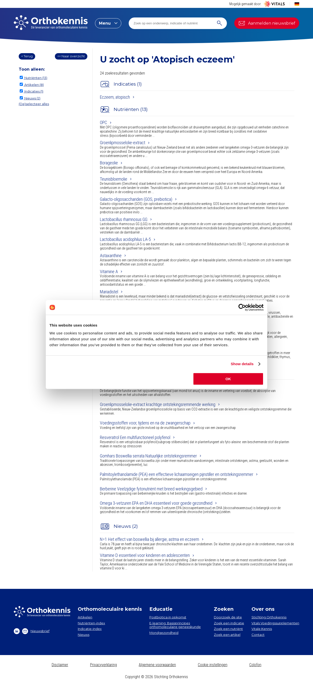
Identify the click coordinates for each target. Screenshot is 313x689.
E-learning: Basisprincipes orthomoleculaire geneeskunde (175, 625)
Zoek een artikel (227, 635)
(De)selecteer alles (34, 104)
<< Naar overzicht (71, 56)
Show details (242, 364)
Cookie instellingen (212, 664)
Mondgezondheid (163, 633)
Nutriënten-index (91, 623)
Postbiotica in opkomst (167, 617)
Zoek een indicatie (229, 623)
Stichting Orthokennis (268, 617)
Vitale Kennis (261, 629)
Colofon (255, 664)
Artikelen (85, 617)
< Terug (27, 56)
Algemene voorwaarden (157, 664)
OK (228, 379)
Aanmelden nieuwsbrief (266, 23)
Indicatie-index (90, 629)
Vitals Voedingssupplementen (275, 623)
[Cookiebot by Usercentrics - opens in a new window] (242, 307)
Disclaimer (60, 664)
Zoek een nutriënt (228, 629)
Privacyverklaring (103, 664)
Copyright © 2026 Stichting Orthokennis (156, 676)
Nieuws (83, 635)
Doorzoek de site (228, 617)
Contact (258, 635)
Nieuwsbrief (35, 631)
